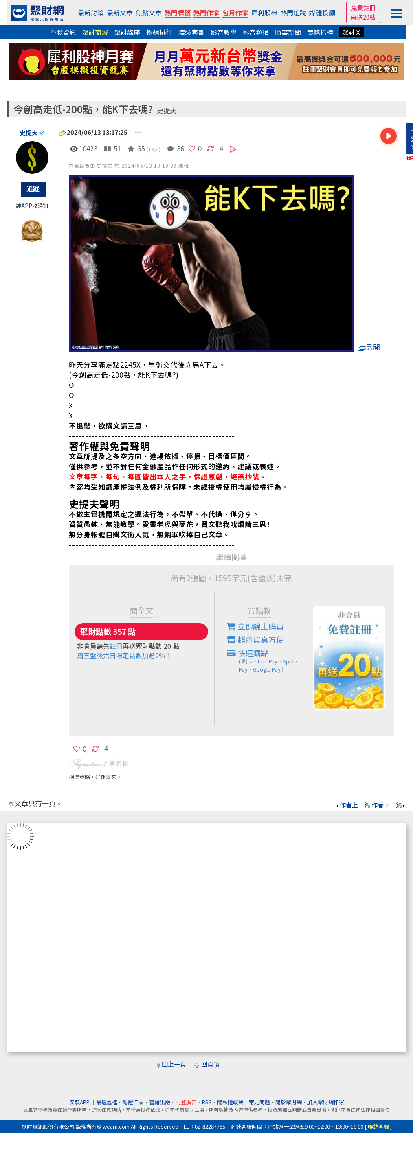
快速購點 (265, 660)
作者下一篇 (388, 805)
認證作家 (133, 1102)
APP (26, 206)
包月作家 (235, 13)
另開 (369, 347)
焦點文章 (149, 13)
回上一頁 (174, 1064)
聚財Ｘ (351, 32)
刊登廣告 (186, 1102)
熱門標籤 (178, 13)
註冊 (116, 646)
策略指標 (320, 32)
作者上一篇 (353, 805)
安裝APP (80, 1102)
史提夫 (166, 110)
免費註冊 (363, 7)
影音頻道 (256, 32)
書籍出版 (159, 1102)
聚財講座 (127, 32)
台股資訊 (63, 32)
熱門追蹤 (293, 13)
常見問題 (259, 1102)
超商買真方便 (255, 639)
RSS (207, 1102)
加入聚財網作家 (325, 1102)
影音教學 (224, 32)
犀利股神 (264, 13)
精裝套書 (191, 32)
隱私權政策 (230, 1102)
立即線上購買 (255, 626)
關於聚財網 (288, 1102)
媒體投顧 (322, 13)
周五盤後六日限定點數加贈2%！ (124, 655)
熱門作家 (206, 13)
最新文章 (120, 13)
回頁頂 (210, 1064)
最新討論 (91, 13)
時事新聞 (288, 32)
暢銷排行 (159, 32)
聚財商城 (95, 32)
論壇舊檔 (106, 1102)
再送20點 (363, 17)
